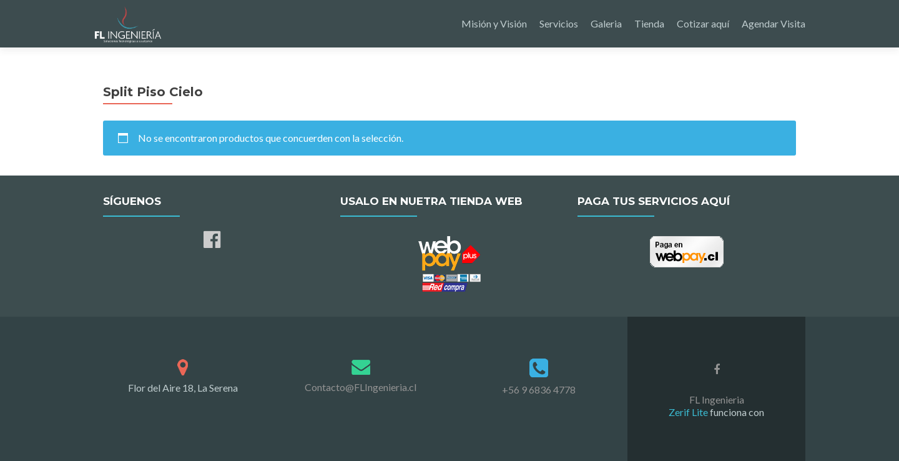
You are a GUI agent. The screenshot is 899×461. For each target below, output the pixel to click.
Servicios (558, 23)
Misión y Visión (494, 23)
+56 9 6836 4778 (539, 389)
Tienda (649, 23)
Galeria (606, 23)
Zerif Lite (689, 412)
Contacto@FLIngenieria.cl (360, 387)
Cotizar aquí (703, 23)
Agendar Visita (773, 23)
